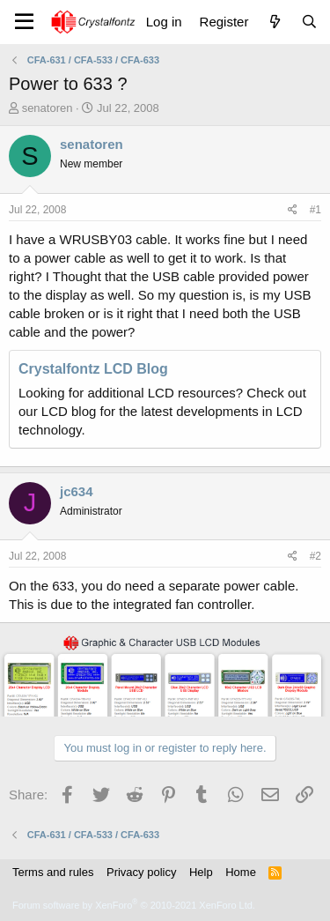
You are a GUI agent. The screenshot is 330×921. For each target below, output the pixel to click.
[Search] (309, 21)
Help (201, 872)
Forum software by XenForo (133, 905)
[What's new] (274, 21)
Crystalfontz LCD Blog (93, 368)
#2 (315, 556)
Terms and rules (52, 872)
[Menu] (24, 22)
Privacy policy (141, 872)
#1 (315, 210)
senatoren (47, 108)
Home (240, 872)
